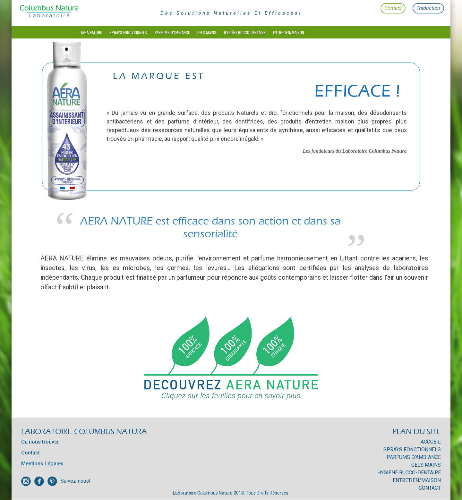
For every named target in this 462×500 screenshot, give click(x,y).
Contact (393, 8)
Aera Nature (91, 32)
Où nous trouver (40, 442)
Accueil (431, 442)
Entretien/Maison (288, 32)
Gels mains (206, 32)
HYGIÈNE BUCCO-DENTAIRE (244, 32)
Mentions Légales (42, 464)
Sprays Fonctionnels (128, 32)
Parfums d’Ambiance (172, 32)
